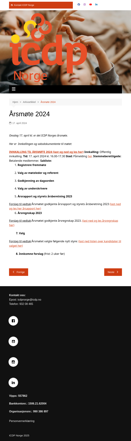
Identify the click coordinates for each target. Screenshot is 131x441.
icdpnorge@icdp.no (29, 299)
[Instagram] (14, 362)
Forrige (18, 272)
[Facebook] (14, 321)
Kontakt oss (17, 295)
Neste (113, 272)
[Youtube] (14, 341)
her (90, 156)
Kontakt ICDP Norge (24, 5)
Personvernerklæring (21, 421)
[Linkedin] (14, 382)
